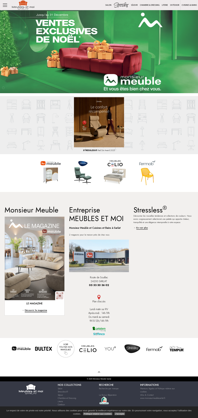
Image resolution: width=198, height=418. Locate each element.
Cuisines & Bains (189, 5)
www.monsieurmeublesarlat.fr (152, 398)
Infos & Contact (147, 395)
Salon (108, 5)
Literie (165, 5)
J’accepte (120, 414)
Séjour (134, 5)
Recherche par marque (108, 388)
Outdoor (174, 5)
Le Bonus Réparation (108, 395)
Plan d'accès (99, 299)
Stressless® (63, 391)
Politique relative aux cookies (97, 414)
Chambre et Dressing (67, 398)
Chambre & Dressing (150, 5)
